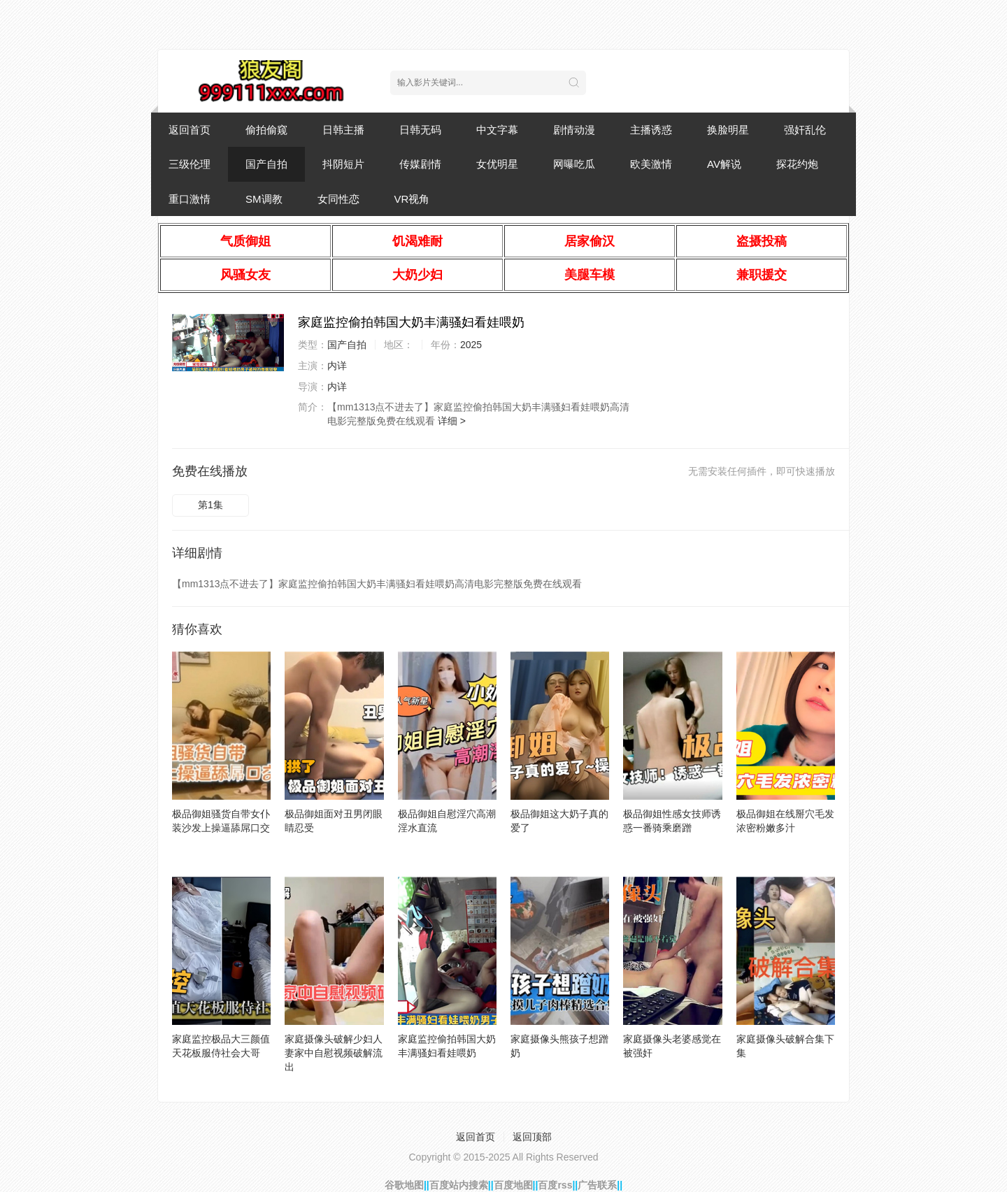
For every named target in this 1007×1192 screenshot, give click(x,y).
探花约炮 (797, 164)
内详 (337, 365)
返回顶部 (532, 1136)
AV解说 (724, 164)
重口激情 (189, 199)
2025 (471, 344)
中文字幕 (497, 130)
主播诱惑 (651, 130)
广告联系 (597, 1185)
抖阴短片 (343, 164)
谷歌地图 (404, 1185)
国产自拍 (266, 164)
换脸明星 (728, 130)
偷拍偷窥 (266, 130)
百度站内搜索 (458, 1185)
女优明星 (497, 164)
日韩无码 (420, 130)
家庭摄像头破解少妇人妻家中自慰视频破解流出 (334, 1052)
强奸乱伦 (805, 130)
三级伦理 (189, 164)
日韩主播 (343, 130)
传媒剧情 (420, 164)
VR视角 (412, 199)
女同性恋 (338, 199)
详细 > (452, 420)
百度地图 (513, 1185)
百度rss (555, 1185)
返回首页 (189, 130)
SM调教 (264, 199)
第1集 (210, 504)
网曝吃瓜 (574, 164)
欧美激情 (651, 164)
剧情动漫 (574, 130)
